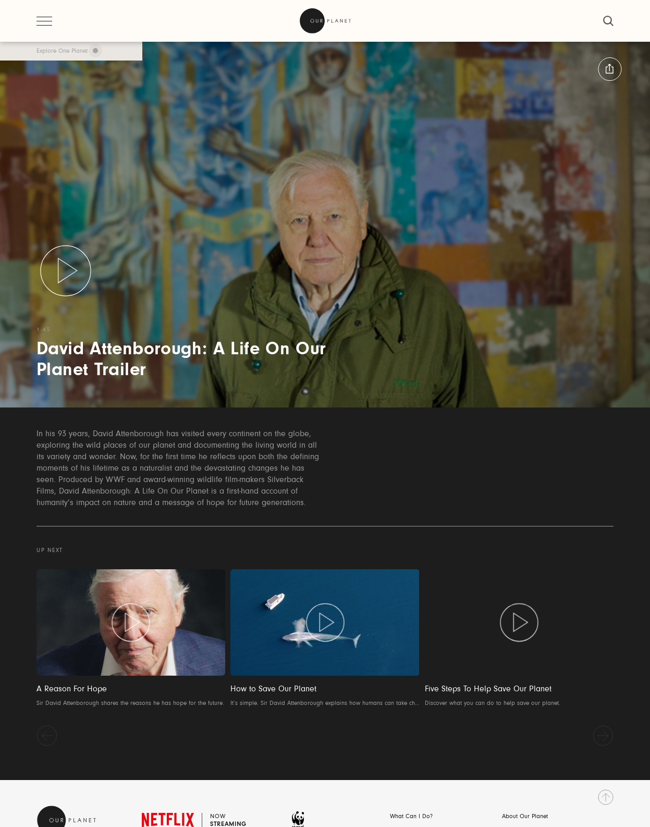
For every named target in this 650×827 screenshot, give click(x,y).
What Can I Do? (411, 816)
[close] (608, 21)
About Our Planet (525, 816)
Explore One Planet (62, 51)
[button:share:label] (609, 69)
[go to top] (606, 797)
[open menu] (44, 21)
